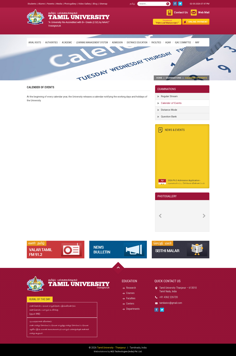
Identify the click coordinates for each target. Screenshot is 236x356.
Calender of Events (171, 103)
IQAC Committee (183, 42)
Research (131, 287)
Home (159, 78)
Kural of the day (39, 299)
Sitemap (103, 3)
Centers (130, 303)
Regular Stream (169, 96)
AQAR (168, 42)
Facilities (156, 42)
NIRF (197, 42)
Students (32, 3)
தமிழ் (132, 3)
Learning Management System (92, 42)
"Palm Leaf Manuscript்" (167, 21)
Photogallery (70, 3)
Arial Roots (34, 42)
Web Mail (203, 12)
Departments (133, 308)
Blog (95, 3)
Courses (130, 293)
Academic (67, 42)
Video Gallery (84, 3)
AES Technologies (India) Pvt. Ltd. (126, 351)
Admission (117, 42)
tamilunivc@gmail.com (170, 302)
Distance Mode (169, 109)
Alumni (41, 3)
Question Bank (169, 116)
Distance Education (137, 42)
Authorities (51, 42)
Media (59, 3)
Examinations (173, 78)
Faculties (130, 298)
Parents (50, 3)
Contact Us (181, 12)
